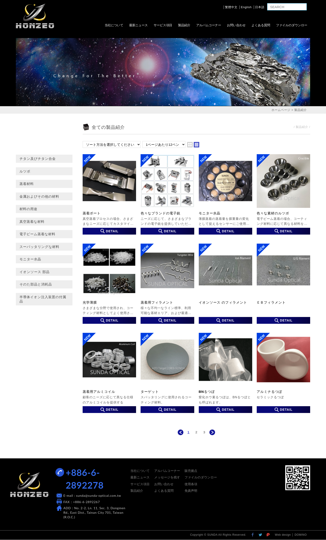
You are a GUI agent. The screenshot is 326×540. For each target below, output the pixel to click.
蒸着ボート (109, 194)
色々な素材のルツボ (283, 194)
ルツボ (24, 171)
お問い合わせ (236, 25)
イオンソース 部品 (34, 272)
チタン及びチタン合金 (37, 159)
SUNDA (35, 15)
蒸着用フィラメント (167, 284)
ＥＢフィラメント (283, 284)
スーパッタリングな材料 (39, 247)
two (190, 144)
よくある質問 (261, 25)
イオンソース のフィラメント (225, 284)
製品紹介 (184, 25)
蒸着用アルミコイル (109, 373)
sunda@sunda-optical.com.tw (98, 495)
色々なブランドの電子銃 (167, 194)
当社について (114, 25)
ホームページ (280, 110)
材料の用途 (28, 209)
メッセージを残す (167, 477)
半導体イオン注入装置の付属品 (42, 299)
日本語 (259, 7)
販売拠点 (191, 471)
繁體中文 (231, 7)
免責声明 (191, 490)
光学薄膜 (109, 284)
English (246, 7)
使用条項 (191, 484)
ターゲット (167, 373)
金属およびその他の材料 (39, 196)
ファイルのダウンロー (291, 25)
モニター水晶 (30, 259)
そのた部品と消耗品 (35, 284)
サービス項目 (162, 25)
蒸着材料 (26, 184)
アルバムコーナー (208, 25)
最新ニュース (138, 25)
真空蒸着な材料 (32, 221)
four (196, 144)
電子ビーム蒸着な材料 (37, 234)
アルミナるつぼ (283, 373)
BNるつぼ (225, 373)
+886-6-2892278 (85, 479)
